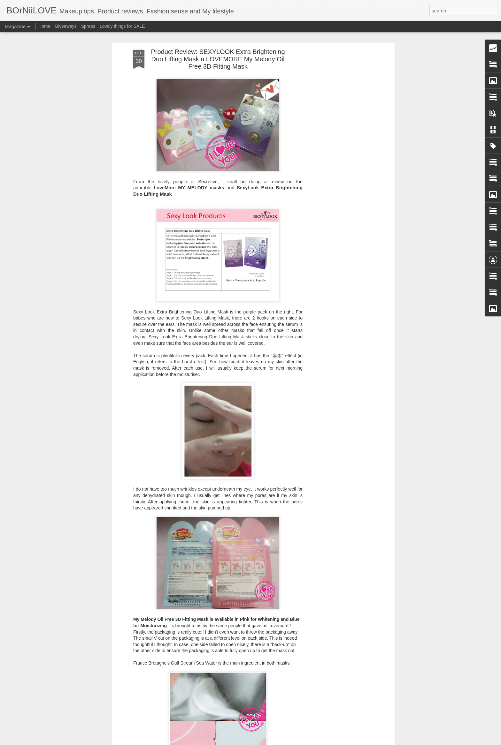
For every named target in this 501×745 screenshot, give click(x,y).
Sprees (88, 26)
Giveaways (65, 26)
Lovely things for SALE (122, 26)
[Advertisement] (338, 150)
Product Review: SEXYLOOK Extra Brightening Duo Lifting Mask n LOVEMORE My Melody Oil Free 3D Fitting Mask (218, 59)
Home (44, 26)
